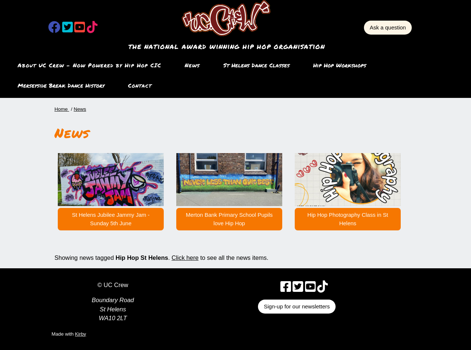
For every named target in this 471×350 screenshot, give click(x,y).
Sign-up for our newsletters (297, 306)
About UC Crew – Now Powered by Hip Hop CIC (89, 65)
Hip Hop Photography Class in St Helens (347, 219)
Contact (140, 85)
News (192, 65)
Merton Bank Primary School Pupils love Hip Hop (229, 219)
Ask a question (388, 27)
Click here (184, 257)
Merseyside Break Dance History (61, 85)
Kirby (80, 334)
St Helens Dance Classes (256, 65)
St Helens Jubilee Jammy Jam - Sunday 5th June (111, 219)
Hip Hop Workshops (339, 65)
